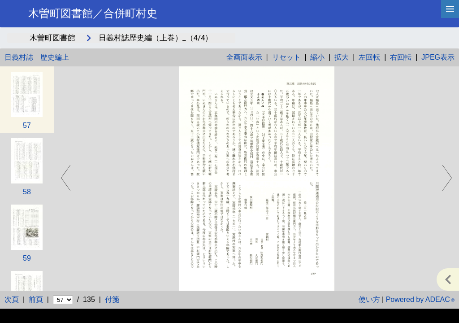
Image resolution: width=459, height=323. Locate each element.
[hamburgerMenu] (450, 9)
